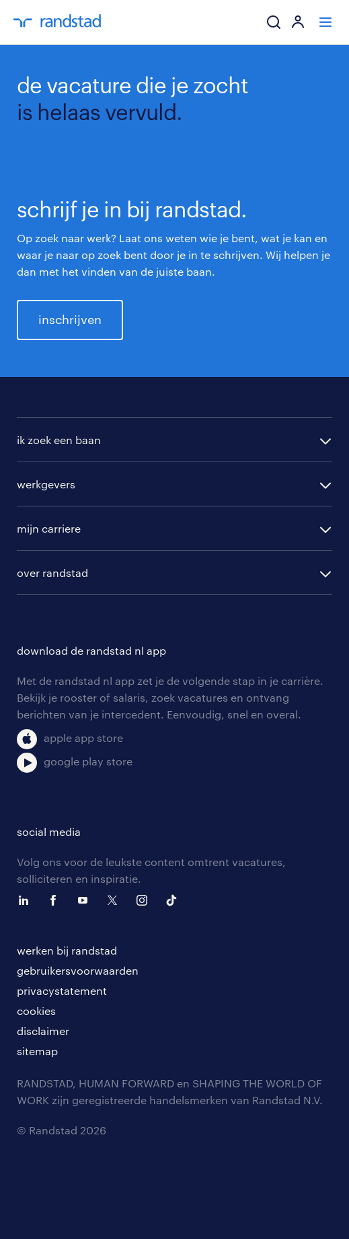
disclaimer (43, 1030)
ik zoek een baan (59, 439)
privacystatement (62, 990)
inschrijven (70, 319)
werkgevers (46, 484)
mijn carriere (49, 528)
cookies (36, 1010)
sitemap (37, 1050)
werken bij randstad (67, 950)
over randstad (52, 572)
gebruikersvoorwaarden (78, 970)
